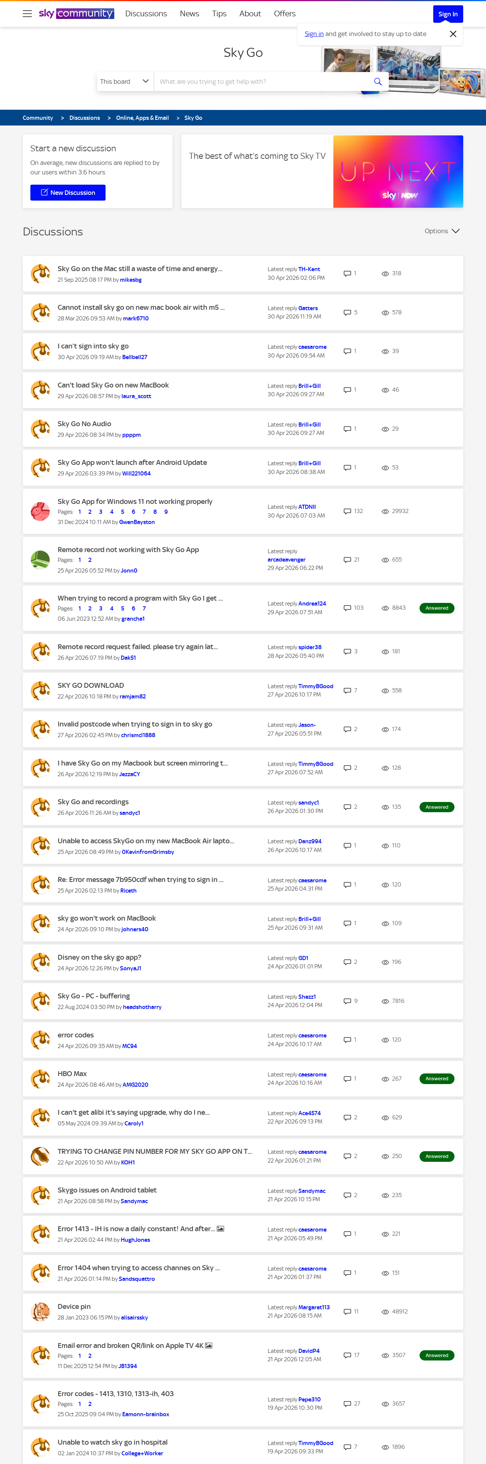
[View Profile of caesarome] (312, 347)
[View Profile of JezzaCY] (129, 774)
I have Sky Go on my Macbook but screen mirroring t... (143, 763)
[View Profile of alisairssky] (134, 1317)
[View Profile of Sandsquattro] (137, 1279)
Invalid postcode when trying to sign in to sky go (135, 724)
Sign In (448, 14)
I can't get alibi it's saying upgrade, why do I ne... (134, 1112)
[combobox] (259, 81)
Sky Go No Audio (84, 423)
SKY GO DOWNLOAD (91, 685)
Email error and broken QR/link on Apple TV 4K (131, 1345)
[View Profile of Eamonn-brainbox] (145, 1414)
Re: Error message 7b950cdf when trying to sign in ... (141, 879)
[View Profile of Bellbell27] (134, 357)
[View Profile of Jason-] (307, 725)
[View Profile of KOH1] (128, 1162)
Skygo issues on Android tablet (107, 1190)
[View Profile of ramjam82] (133, 696)
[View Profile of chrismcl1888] (138, 735)
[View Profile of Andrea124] (312, 603)
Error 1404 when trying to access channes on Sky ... (139, 1267)
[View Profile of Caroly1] (134, 1123)
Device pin (74, 1306)
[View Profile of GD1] (303, 958)
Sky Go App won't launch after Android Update (132, 462)
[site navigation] (27, 13)
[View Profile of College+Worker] (142, 1453)
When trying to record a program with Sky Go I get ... (140, 598)
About (250, 13)
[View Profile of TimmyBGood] (315, 686)
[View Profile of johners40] (135, 929)
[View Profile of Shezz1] (307, 996)
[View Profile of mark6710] (136, 318)
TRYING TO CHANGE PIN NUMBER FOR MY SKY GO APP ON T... (155, 1151)
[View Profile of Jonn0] (129, 570)
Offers (285, 13)
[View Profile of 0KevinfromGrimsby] (148, 852)
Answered (437, 608)
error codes (76, 1035)
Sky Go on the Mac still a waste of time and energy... (140, 268)
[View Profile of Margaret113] (314, 1307)
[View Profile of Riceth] (128, 890)
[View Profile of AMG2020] (135, 1084)
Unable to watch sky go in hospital (112, 1442)
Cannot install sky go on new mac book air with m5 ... (141, 307)
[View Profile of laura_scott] (136, 396)
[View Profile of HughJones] (135, 1239)
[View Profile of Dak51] (128, 657)
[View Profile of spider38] (310, 647)
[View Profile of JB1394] (127, 1366)
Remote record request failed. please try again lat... (138, 646)
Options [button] (436, 231)
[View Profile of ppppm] (131, 435)
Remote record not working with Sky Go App (128, 549)
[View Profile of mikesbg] (131, 279)
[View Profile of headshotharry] (142, 1007)
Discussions (146, 13)
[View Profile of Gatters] (308, 308)
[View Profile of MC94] (129, 1046)
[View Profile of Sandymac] (134, 1201)
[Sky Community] (76, 13)
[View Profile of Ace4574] (309, 1113)
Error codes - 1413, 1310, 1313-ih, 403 (116, 1393)
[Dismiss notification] (453, 34)
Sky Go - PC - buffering (94, 996)
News (189, 13)
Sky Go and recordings (93, 801)
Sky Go (243, 52)
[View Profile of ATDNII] (307, 507)
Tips (219, 13)
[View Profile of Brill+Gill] (309, 386)
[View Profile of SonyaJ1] (130, 968)
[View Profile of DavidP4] (309, 1351)
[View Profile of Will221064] (136, 473)
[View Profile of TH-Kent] (309, 269)
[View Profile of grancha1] (133, 618)
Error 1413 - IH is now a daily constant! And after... (137, 1228)
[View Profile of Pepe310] (309, 1399)
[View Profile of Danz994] (310, 841)
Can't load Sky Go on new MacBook (113, 385)
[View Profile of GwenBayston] (137, 522)
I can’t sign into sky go (93, 346)
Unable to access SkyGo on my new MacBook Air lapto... (146, 840)
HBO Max (72, 1073)
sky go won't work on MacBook (107, 918)
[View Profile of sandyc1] (130, 813)
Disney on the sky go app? (99, 957)
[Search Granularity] (125, 81)
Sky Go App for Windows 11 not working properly (135, 501)
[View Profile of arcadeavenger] (287, 559)
